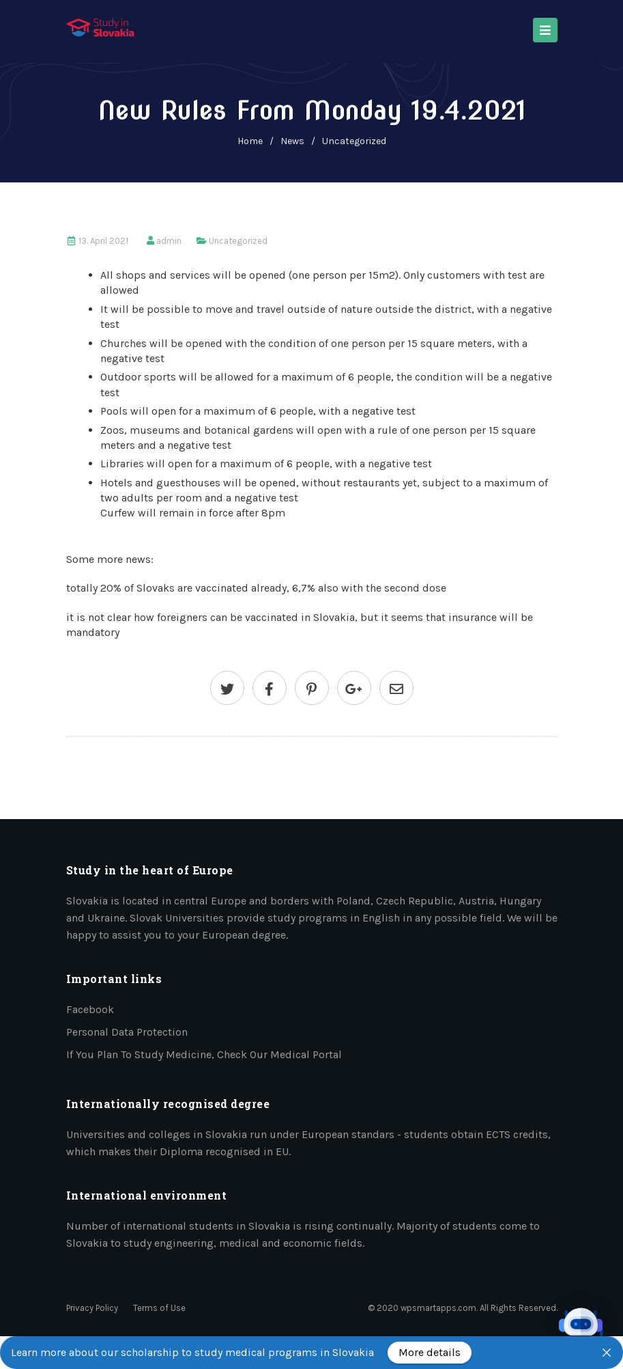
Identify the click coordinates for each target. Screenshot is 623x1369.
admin (169, 241)
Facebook (90, 1009)
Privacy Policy (92, 1308)
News (292, 141)
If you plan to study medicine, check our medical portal (204, 1054)
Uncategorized (354, 141)
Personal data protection (127, 1031)
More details (430, 1352)
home (250, 141)
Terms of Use (159, 1308)
